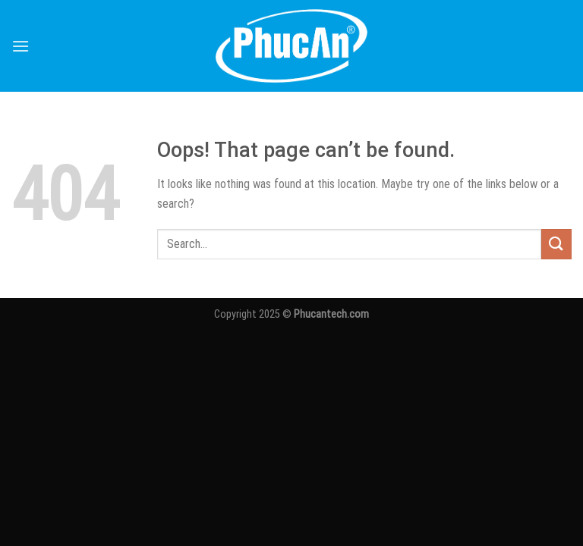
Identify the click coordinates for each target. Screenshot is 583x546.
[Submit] (556, 244)
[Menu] (20, 45)
